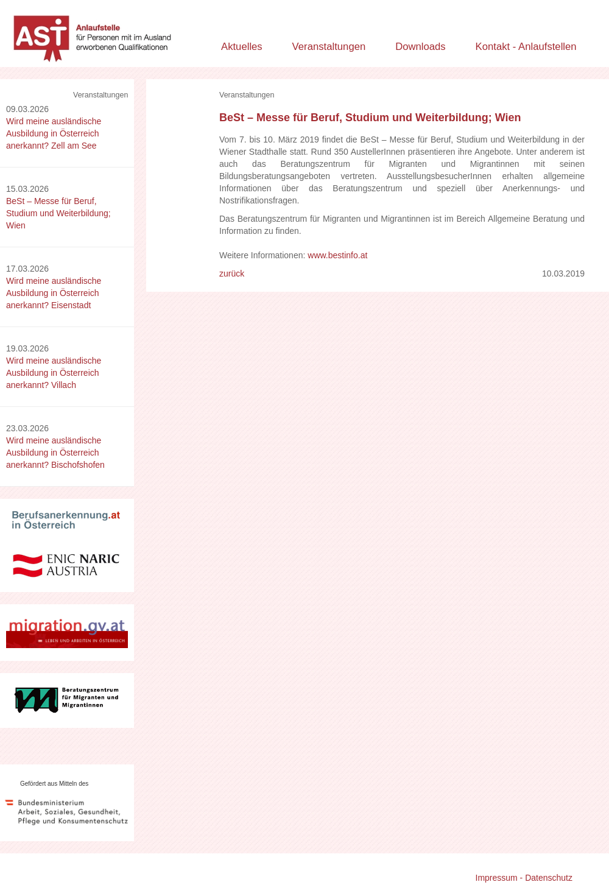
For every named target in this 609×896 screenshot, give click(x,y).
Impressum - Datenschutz (524, 878)
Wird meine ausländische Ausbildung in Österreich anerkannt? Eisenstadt (53, 293)
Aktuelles (241, 46)
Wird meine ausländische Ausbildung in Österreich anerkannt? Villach (53, 373)
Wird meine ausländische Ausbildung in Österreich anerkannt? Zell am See (53, 133)
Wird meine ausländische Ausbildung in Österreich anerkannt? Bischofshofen (55, 453)
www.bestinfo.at (337, 255)
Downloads (420, 46)
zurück (231, 273)
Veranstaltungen (329, 46)
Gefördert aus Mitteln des (54, 783)
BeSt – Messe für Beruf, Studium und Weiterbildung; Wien (58, 213)
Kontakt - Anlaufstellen (526, 46)
